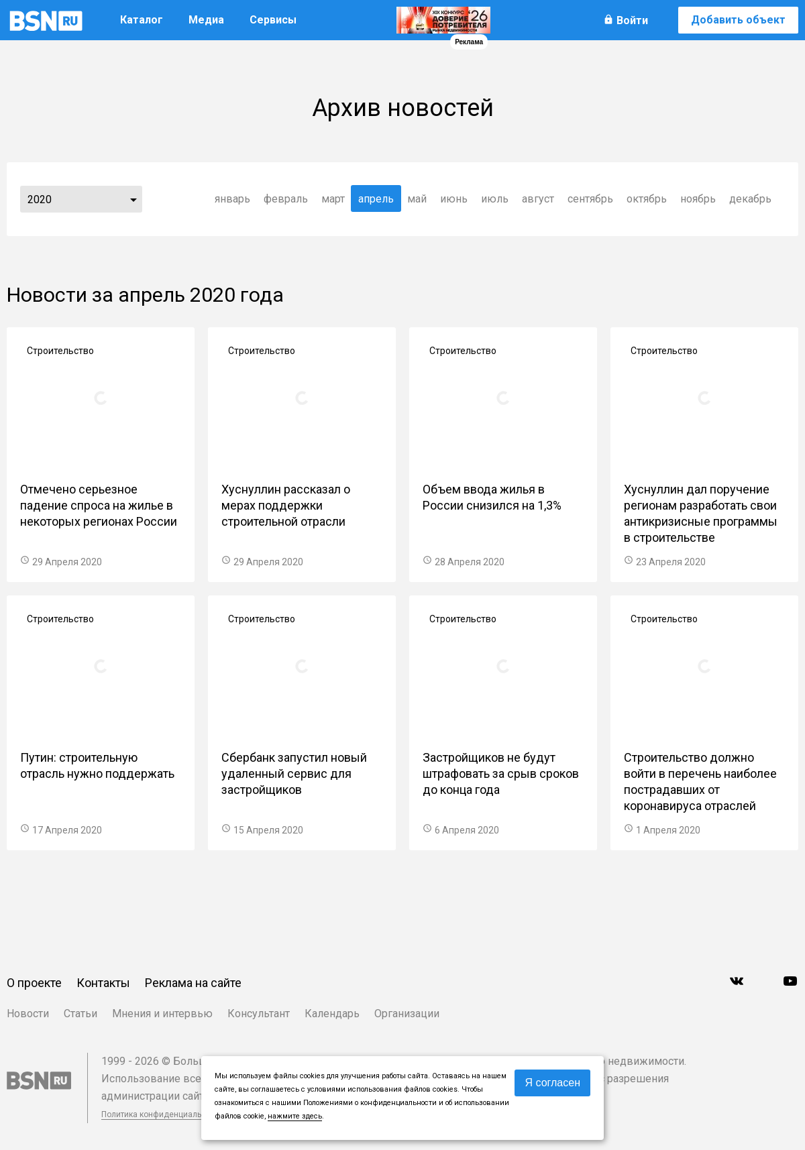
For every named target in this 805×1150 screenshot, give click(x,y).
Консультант (258, 1013)
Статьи (80, 1013)
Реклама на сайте (193, 983)
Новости (28, 1013)
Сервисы (273, 19)
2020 (40, 199)
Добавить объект (738, 19)
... (133, 199)
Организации (406, 1013)
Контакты (103, 983)
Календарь (332, 1013)
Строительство (60, 350)
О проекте (34, 983)
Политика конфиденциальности (162, 1114)
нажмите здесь (295, 1116)
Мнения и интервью (162, 1013)
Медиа (206, 19)
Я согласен (552, 1082)
